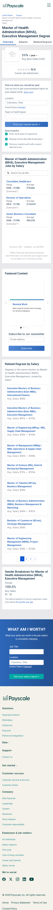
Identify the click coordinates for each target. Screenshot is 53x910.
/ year (32, 55)
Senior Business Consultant (21, 214)
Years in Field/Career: (15, 112)
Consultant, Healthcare (18, 181)
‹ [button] (23, 302)
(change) (22, 107)
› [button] (30, 302)
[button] (8, 41)
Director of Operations (18, 197)
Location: (9, 98)
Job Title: (14, 646)
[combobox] (26, 102)
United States (7, 15)
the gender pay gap (24, 602)
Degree (19, 15)
